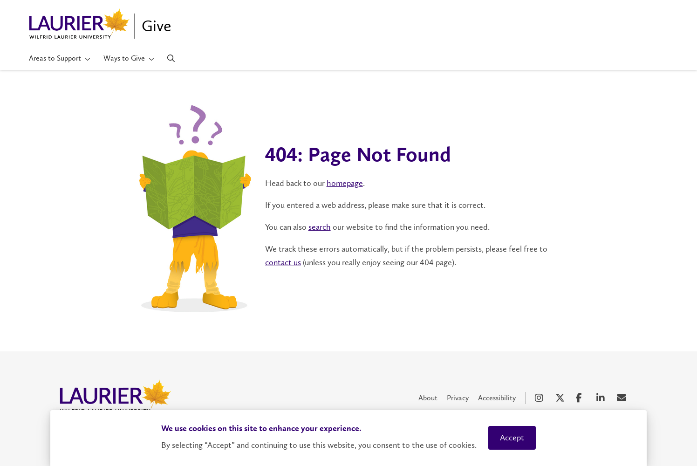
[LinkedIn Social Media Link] (602, 398)
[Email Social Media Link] (622, 398)
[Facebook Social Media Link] (581, 398)
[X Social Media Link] (561, 398)
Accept (512, 437)
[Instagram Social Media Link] (540, 398)
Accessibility (497, 397)
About (427, 397)
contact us (283, 262)
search (319, 227)
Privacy (458, 397)
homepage (345, 183)
